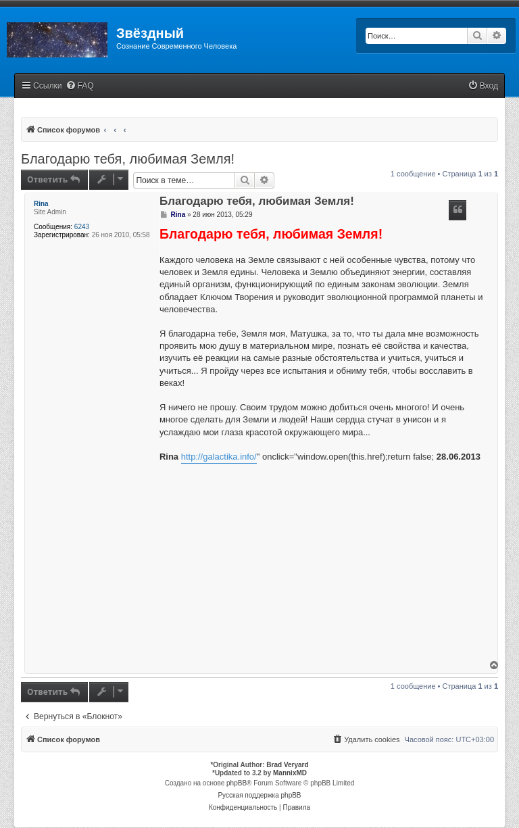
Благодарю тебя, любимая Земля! (127, 159)
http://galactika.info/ (219, 457)
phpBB (236, 783)
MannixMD (290, 773)
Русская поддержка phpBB (259, 795)
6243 (81, 226)
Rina (41, 204)
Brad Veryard (287, 765)
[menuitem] (80, 86)
